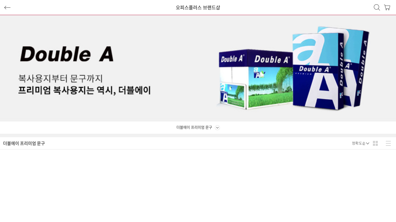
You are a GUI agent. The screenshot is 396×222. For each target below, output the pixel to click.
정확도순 (359, 143)
